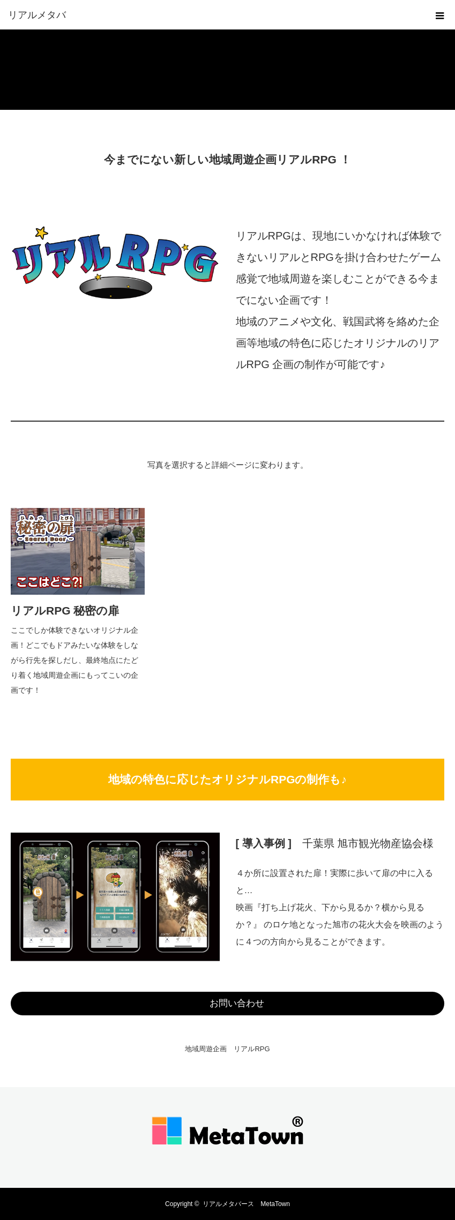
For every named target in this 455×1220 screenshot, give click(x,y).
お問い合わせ (236, 1003)
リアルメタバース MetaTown (246, 1204)
